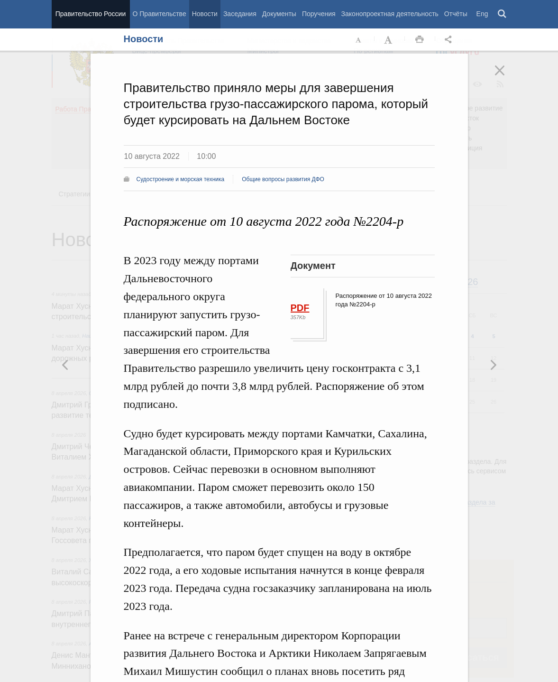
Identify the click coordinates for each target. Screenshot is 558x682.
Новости (205, 14)
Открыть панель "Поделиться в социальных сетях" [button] (450, 39)
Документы (279, 14)
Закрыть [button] (506, 76)
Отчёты (455, 14)
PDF (300, 308)
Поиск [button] (502, 14)
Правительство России (90, 14)
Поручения (319, 14)
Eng (482, 14)
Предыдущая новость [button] (493, 364)
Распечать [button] (419, 39)
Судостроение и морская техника (181, 179)
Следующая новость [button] (65, 364)
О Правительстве (159, 14)
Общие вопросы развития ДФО (283, 179)
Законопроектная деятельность (390, 14)
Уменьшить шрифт (359, 39)
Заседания (239, 14)
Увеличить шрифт (389, 39)
